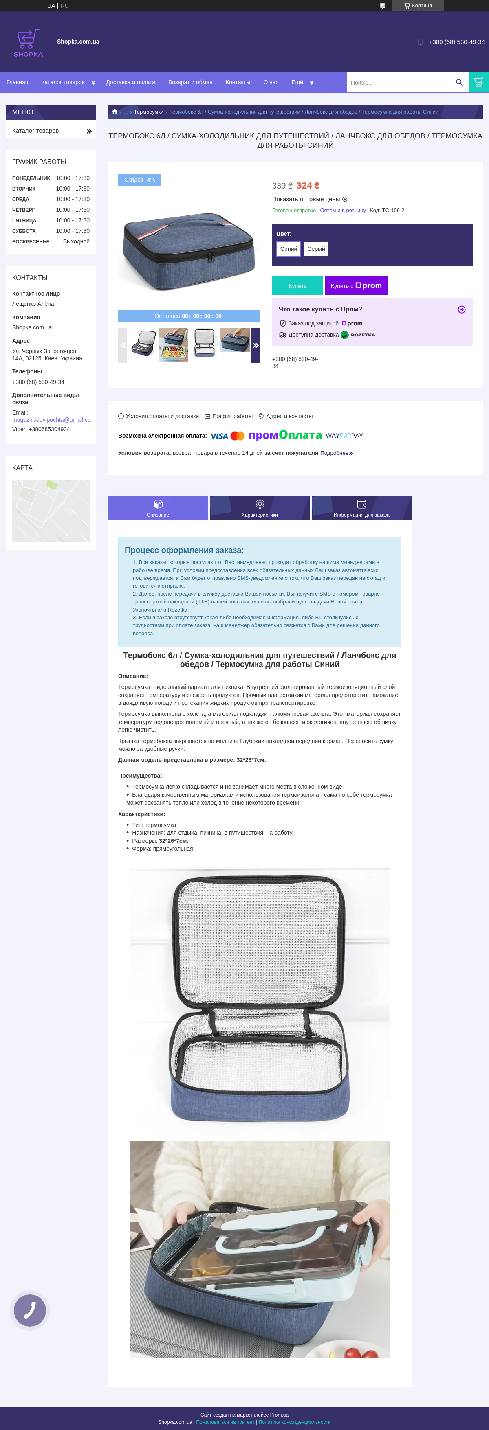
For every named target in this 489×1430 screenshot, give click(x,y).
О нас (270, 82)
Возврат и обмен (190, 82)
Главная (17, 82)
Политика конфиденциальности (295, 1422)
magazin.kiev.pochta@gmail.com (54, 420)
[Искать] (459, 82)
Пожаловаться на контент (225, 1422)
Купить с (356, 286)
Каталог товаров (63, 82)
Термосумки (149, 112)
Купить (297, 286)
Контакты (238, 82)
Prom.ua (279, 1415)
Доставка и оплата (130, 82)
